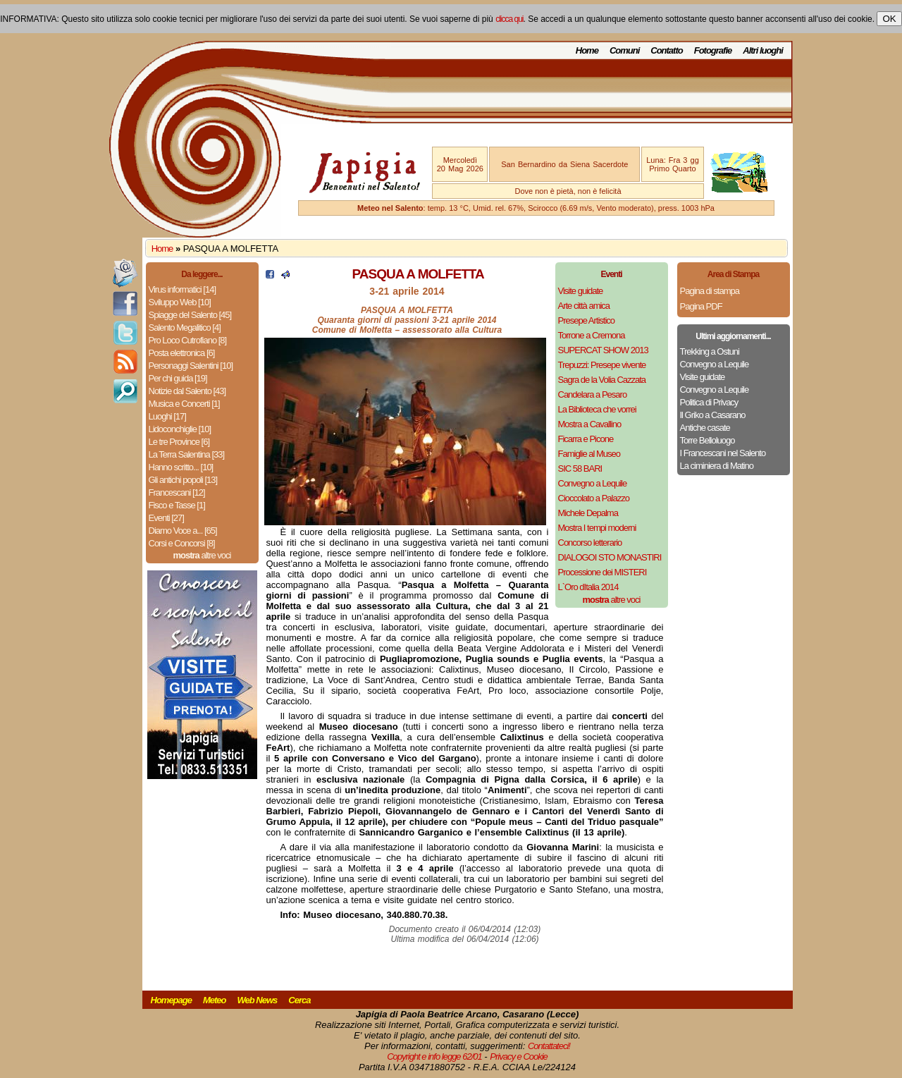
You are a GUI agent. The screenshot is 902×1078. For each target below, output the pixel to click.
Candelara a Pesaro (592, 394)
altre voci (202, 555)
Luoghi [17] (167, 416)
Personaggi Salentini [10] (191, 365)
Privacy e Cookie (519, 1056)
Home (587, 50)
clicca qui (509, 19)
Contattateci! (549, 1046)
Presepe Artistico (586, 320)
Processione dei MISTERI (602, 572)
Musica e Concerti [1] (184, 403)
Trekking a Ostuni (709, 351)
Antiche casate (705, 427)
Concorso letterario (590, 542)
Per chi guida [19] (178, 378)
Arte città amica (584, 305)
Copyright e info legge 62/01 (434, 1056)
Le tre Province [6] (179, 441)
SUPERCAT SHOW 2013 (603, 350)
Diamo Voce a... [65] (183, 530)
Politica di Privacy (709, 402)
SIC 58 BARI (580, 468)
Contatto (666, 50)
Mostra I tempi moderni (597, 527)
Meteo (214, 1000)
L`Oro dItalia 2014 (588, 587)
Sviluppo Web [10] (180, 302)
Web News (257, 1000)
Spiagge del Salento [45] (190, 315)
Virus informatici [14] (182, 289)
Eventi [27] (166, 518)
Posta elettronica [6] (182, 353)
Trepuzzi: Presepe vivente (602, 365)
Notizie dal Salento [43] (187, 391)
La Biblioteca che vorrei (597, 409)
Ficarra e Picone (586, 439)
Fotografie (713, 50)
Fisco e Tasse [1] (177, 505)
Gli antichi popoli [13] (183, 479)
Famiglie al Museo (589, 453)
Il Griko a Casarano (713, 415)
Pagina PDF (701, 306)
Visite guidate (580, 291)
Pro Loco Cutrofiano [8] (188, 340)
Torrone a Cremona (591, 335)
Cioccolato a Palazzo (593, 498)
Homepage (171, 1000)
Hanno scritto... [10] (181, 467)
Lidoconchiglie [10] (180, 429)
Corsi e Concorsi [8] (182, 543)
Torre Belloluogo (707, 440)
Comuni (624, 50)
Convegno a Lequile (592, 483)
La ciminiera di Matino (716, 465)
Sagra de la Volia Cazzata (602, 379)
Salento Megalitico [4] (185, 327)
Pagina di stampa (709, 291)
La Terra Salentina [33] (187, 454)
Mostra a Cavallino (590, 424)
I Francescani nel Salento (723, 453)
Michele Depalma (588, 513)
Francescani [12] (177, 492)
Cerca (299, 1000)
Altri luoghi (763, 50)
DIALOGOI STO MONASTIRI (610, 557)
